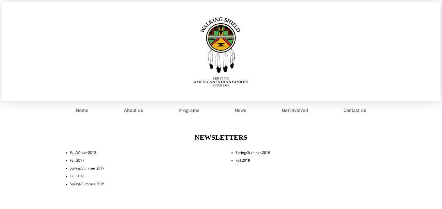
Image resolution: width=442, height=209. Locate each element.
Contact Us (354, 110)
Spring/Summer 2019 (253, 152)
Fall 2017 (77, 160)
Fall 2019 (243, 160)
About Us (133, 110)
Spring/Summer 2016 (87, 183)
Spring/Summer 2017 (87, 168)
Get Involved (295, 110)
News (240, 110)
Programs (189, 110)
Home (82, 110)
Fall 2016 (77, 176)
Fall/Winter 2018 (83, 152)
